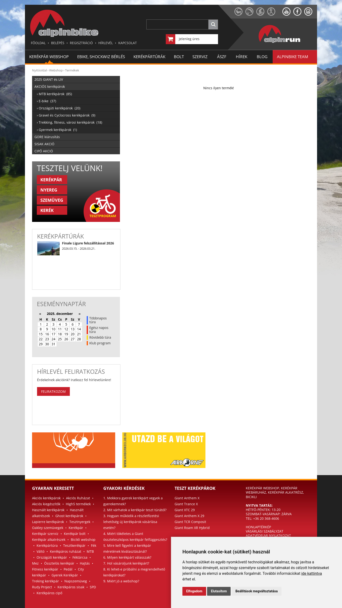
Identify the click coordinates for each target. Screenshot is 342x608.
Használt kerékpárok (48, 510)
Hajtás (85, 563)
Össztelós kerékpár (59, 563)
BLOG (262, 56)
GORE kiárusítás (47, 137)
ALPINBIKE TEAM (292, 56)
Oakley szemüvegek (47, 527)
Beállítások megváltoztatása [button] (256, 591)
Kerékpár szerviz (45, 533)
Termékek (72, 70)
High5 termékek (78, 504)
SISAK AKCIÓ (44, 144)
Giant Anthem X (187, 498)
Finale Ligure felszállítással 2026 (88, 243)
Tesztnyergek (79, 521)
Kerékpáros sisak (70, 587)
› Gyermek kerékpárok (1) (57, 129)
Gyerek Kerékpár (65, 575)
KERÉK (47, 210)
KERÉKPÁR (51, 179)
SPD (93, 587)
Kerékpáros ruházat (65, 551)
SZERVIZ (200, 56)
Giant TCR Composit (190, 521)
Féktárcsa (79, 557)
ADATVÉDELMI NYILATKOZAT (268, 535)
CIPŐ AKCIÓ (43, 151)
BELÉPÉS (57, 43)
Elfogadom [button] (194, 591)
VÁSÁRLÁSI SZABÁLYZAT (264, 531)
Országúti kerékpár (52, 557)
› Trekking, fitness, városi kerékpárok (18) (69, 122)
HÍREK (241, 56)
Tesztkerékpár (74, 545)
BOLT (179, 56)
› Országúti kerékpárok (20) (58, 108)
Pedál (68, 569)
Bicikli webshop (83, 539)
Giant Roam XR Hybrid (192, 527)
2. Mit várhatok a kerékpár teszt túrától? (134, 510)
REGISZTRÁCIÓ (81, 43)
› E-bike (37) (46, 101)
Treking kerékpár (45, 581)
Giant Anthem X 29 (189, 516)
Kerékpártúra (47, 545)
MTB (90, 551)
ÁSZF (221, 56)
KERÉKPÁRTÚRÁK (149, 56)
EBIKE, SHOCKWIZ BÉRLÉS (101, 56)
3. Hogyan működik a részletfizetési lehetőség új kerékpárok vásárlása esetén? (131, 522)
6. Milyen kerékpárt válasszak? (127, 557)
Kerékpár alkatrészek (48, 539)
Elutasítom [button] (219, 591)
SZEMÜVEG (51, 200)
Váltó (40, 551)
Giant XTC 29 (185, 510)
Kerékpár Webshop (49, 56)
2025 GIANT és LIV (48, 79)
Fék (93, 545)
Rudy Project (42, 587)
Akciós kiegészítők (46, 504)
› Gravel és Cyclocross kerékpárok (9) (66, 115)
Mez (35, 563)
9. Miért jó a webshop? (121, 581)
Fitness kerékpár (45, 569)
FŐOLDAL (38, 43)
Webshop (56, 70)
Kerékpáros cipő (49, 593)
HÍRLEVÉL (105, 43)
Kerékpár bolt (75, 533)
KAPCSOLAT (127, 43)
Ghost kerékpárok (69, 516)
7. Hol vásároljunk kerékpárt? (126, 563)
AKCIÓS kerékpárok (49, 86)
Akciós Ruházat (78, 498)
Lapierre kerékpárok (48, 521)
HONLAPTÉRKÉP (258, 527)
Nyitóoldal (39, 70)
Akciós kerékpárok (46, 498)
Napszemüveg (75, 581)
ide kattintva (311, 573)
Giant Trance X (186, 504)
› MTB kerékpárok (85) (54, 94)
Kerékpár (76, 527)
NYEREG (48, 190)
